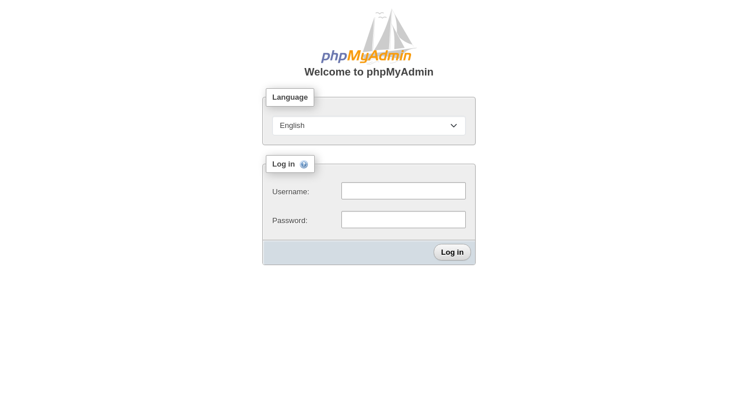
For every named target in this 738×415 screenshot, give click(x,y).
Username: (290, 191)
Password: (289, 220)
